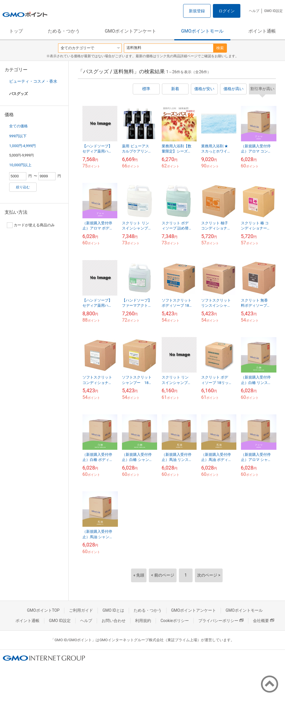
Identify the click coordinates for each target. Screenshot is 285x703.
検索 (220, 48)
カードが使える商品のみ (31, 225)
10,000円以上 (20, 165)
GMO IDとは (113, 610)
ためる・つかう (64, 31)
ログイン (227, 11)
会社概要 (263, 620)
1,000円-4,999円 (22, 146)
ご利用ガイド (81, 610)
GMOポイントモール (202, 31)
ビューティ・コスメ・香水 (33, 81)
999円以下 (18, 136)
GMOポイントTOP (43, 610)
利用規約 (143, 620)
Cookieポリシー (175, 620)
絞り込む (23, 187)
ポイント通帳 (262, 31)
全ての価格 (18, 126)
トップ (16, 31)
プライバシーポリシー (221, 620)
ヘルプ (254, 11)
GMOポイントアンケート (130, 31)
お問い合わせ (114, 620)
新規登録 (197, 11)
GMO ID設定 (273, 11)
